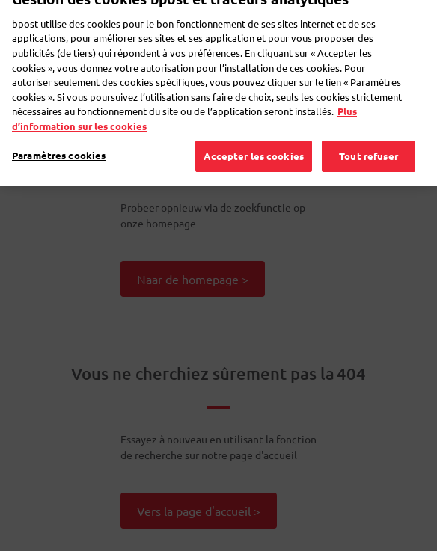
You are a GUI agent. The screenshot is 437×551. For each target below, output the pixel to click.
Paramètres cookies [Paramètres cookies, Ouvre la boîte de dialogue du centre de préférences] (59, 148)
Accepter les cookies (254, 149)
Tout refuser (368, 149)
